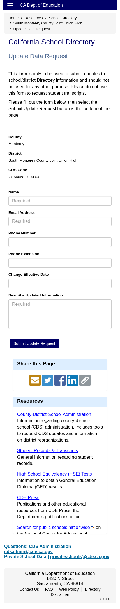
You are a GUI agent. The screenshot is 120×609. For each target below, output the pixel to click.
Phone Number (22, 233)
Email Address (21, 212)
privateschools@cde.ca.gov (79, 556)
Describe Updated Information (35, 295)
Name (13, 192)
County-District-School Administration (54, 414)
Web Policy (69, 589)
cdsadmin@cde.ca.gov (28, 551)
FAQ (49, 589)
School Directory (63, 18)
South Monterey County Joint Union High (47, 23)
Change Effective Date (28, 274)
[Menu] (10, 5)
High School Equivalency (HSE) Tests (54, 474)
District (15, 153)
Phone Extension (23, 254)
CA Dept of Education (41, 5)
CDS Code (17, 170)
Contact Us (29, 589)
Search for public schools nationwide (53, 527)
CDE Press (28, 497)
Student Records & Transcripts (47, 450)
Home (13, 18)
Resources (34, 18)
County (15, 137)
